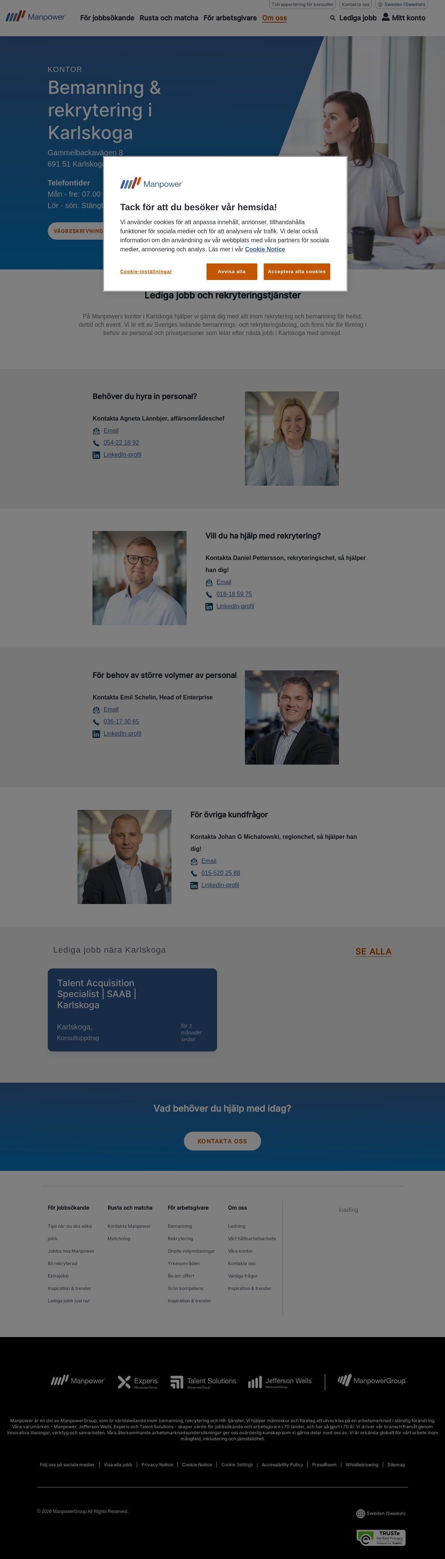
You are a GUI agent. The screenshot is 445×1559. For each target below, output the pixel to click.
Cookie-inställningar (146, 271)
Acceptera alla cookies (297, 271)
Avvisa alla (232, 271)
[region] (225, 224)
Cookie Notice (265, 249)
